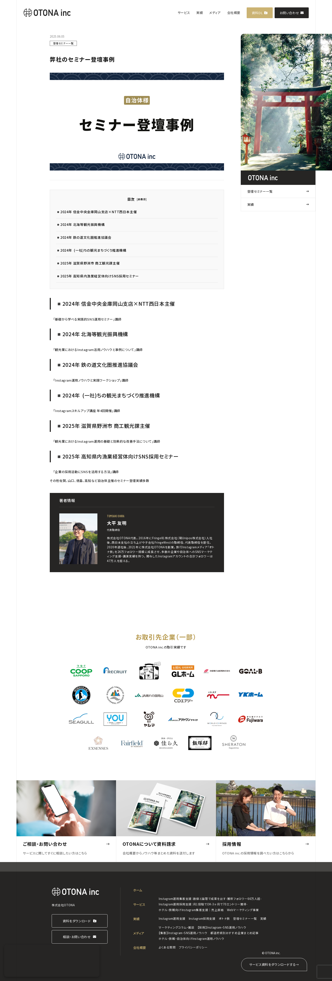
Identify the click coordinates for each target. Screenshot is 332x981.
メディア (215, 12)
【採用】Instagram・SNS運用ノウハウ (222, 927)
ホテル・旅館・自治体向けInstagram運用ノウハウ (191, 938)
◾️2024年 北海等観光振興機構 (80, 224)
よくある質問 (167, 947)
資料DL (257, 13)
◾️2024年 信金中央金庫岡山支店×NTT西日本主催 (96, 211)
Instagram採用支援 (202, 918)
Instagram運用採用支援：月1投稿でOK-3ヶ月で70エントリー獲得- (203, 904)
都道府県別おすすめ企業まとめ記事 (234, 933)
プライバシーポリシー (193, 947)
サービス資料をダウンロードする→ (274, 964)
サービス (184, 12)
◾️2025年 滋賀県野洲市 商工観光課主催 (88, 263)
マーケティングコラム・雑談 (176, 927)
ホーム (137, 890)
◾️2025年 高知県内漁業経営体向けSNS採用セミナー (97, 276)
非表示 (142, 199)
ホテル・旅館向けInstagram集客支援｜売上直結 (191, 910)
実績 (199, 12)
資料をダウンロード (77, 921)
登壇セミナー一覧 (260, 191)
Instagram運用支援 (172, 918)
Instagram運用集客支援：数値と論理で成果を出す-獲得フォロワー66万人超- (210, 898)
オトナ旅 (224, 918)
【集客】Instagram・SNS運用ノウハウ (183, 933)
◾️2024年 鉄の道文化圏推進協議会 (84, 237)
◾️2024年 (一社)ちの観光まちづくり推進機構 (91, 250)
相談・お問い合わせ (76, 937)
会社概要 (233, 12)
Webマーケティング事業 (243, 910)
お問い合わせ (289, 13)
